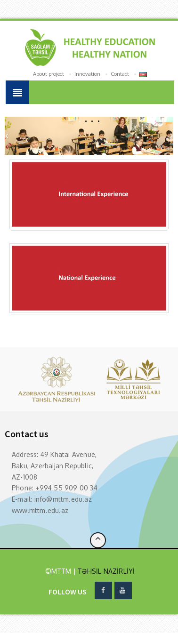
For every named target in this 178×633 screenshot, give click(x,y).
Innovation (87, 74)
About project (48, 74)
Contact (120, 74)
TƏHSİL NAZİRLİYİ (105, 571)
